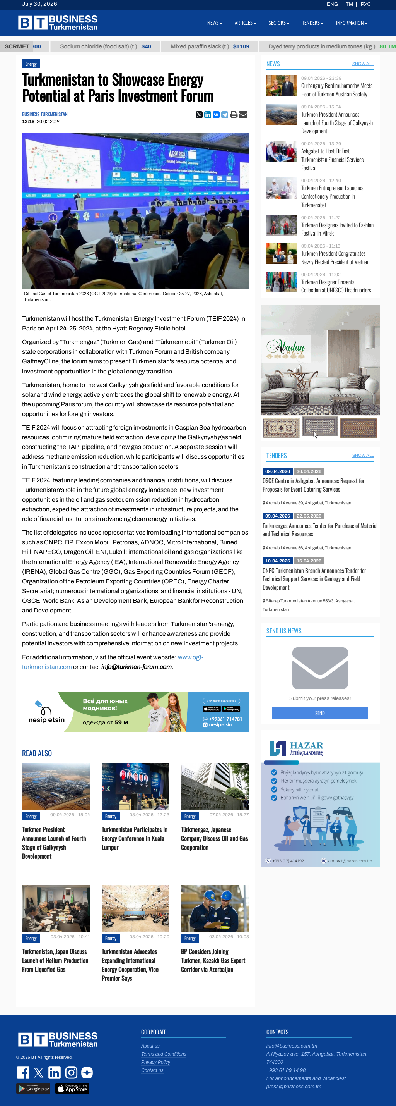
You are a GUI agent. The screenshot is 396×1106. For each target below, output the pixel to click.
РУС (366, 4)
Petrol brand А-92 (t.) (44, 46)
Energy (31, 63)
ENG (332, 4)
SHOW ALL (363, 63)
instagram (70, 1072)
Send (320, 713)
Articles (245, 22)
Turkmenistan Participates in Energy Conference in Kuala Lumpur (134, 838)
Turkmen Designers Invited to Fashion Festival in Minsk (337, 229)
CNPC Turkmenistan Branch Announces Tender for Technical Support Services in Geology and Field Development (314, 578)
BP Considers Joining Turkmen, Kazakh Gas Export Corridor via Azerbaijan (213, 960)
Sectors (279, 22)
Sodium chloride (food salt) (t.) (144, 46)
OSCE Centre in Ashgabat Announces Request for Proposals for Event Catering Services (314, 484)
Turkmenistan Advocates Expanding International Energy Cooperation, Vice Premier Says (130, 965)
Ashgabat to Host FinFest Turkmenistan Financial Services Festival (332, 159)
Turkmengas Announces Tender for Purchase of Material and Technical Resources (320, 529)
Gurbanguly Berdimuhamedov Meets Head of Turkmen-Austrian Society (336, 89)
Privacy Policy (155, 1062)
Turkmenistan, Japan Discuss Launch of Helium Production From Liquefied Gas (55, 960)
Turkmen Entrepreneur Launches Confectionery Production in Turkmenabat (332, 196)
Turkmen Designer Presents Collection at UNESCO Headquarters (336, 286)
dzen (86, 1072)
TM (349, 4)
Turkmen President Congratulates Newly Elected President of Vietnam (336, 257)
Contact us (152, 1070)
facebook (24, 1072)
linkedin (55, 1072)
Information (352, 22)
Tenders (276, 455)
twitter (39, 1072)
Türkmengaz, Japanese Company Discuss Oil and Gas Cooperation (214, 838)
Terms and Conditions (163, 1054)
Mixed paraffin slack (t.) (248, 46)
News (273, 63)
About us (150, 1046)
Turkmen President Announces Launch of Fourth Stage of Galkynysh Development (54, 843)
